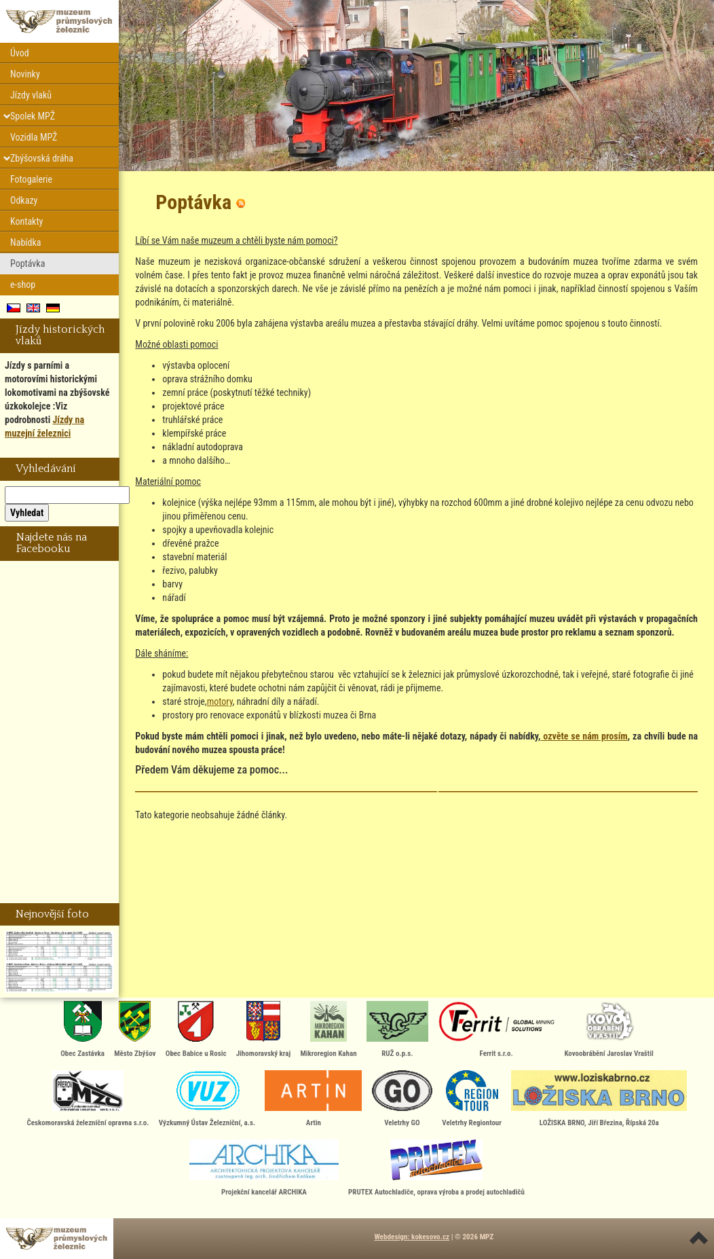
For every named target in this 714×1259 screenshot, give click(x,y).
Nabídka (25, 242)
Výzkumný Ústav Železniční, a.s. (207, 1098)
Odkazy (23, 200)
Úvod (19, 53)
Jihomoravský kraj (263, 1029)
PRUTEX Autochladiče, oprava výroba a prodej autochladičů (436, 1168)
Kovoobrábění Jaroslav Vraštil (608, 1029)
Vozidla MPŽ (33, 137)
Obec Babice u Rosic (196, 1029)
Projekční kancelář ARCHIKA (264, 1168)
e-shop (22, 284)
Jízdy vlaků (31, 95)
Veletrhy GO (402, 1098)
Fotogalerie (31, 179)
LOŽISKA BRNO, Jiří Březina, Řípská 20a (599, 1098)
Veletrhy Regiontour (472, 1098)
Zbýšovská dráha (41, 158)
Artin (313, 1098)
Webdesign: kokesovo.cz (411, 1237)
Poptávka (27, 263)
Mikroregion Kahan (328, 1029)
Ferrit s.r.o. (496, 1029)
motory (220, 701)
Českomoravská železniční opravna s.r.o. (88, 1098)
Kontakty (26, 221)
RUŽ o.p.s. (397, 1029)
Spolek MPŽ (32, 116)
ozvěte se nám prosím (583, 736)
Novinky (25, 74)
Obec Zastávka (82, 1029)
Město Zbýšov (134, 1029)
